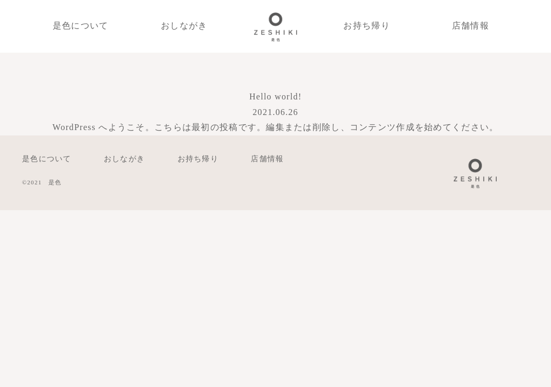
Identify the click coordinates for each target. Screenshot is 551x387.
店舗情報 (470, 25)
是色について (81, 25)
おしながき (184, 25)
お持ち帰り (366, 25)
